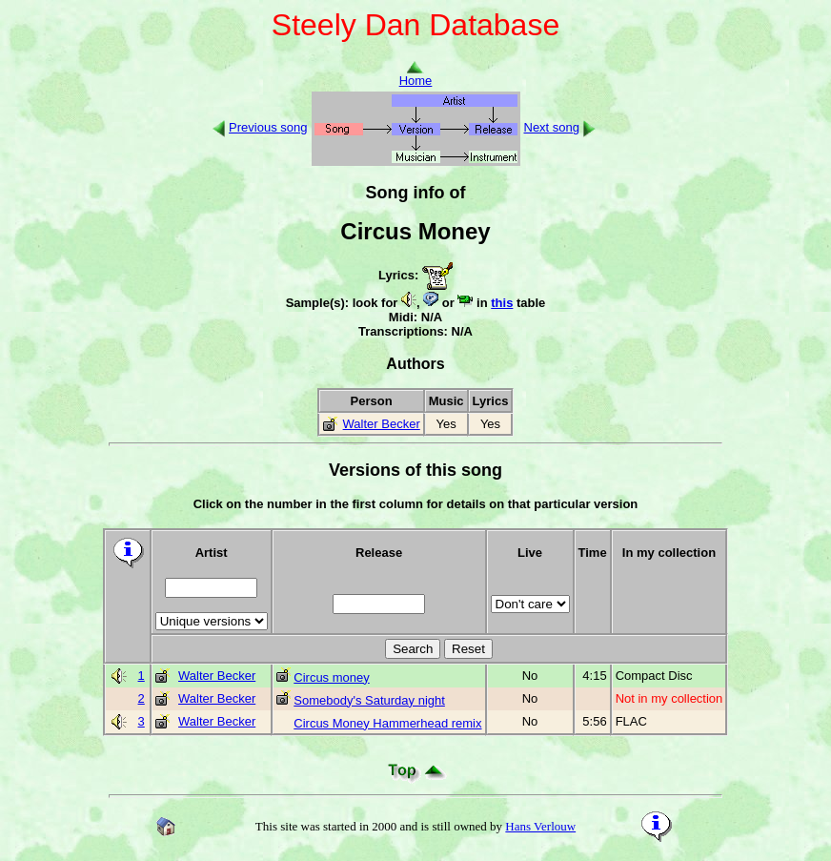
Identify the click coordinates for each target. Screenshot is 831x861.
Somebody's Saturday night (369, 700)
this (502, 303)
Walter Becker (381, 424)
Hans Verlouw (540, 826)
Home (416, 75)
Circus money (331, 677)
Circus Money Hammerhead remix (387, 723)
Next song (552, 127)
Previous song (268, 127)
